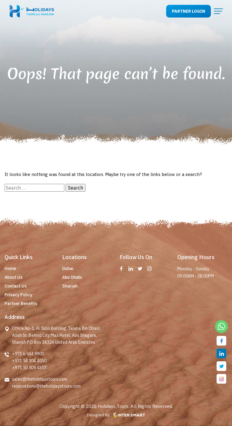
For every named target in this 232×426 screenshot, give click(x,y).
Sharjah (70, 286)
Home (10, 268)
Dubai (67, 268)
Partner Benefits (21, 303)
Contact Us (16, 286)
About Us (13, 277)
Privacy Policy (18, 295)
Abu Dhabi (72, 277)
